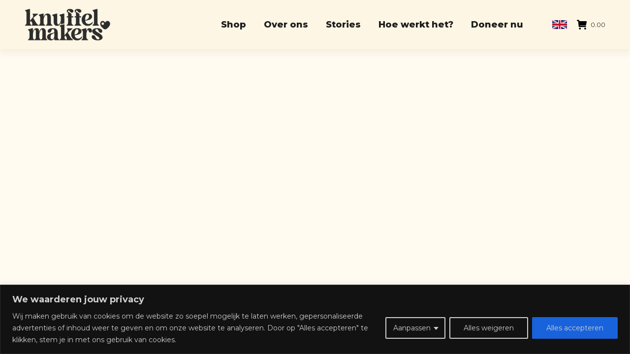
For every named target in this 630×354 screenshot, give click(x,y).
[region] (315, 319)
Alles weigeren (489, 328)
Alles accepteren (574, 328)
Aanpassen (412, 328)
